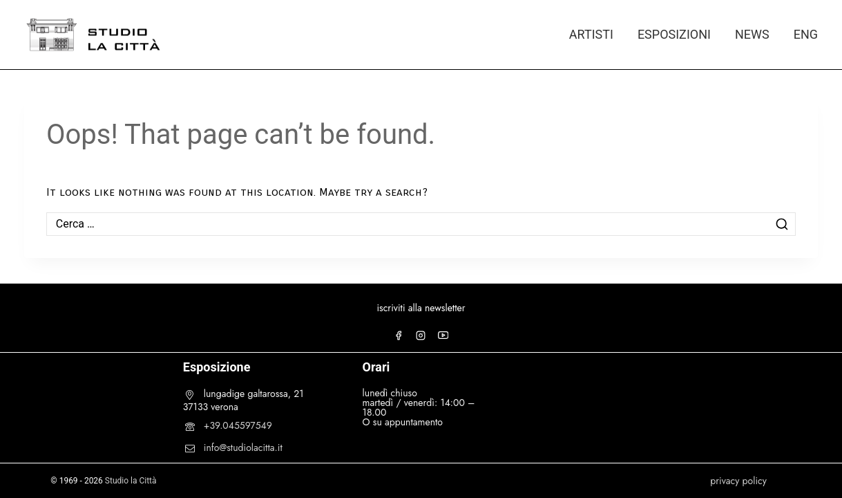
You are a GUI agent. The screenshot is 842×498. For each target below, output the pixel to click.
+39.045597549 (238, 425)
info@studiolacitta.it (243, 447)
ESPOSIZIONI (674, 34)
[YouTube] (443, 335)
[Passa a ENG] (799, 34)
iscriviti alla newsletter (420, 308)
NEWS (752, 34)
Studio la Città (131, 481)
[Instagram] (420, 335)
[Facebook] (398, 335)
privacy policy (738, 481)
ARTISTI (591, 34)
